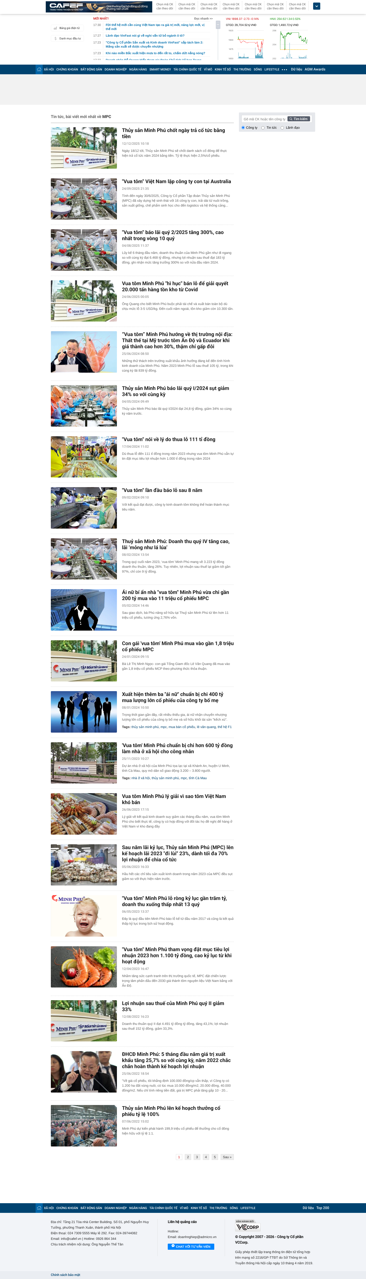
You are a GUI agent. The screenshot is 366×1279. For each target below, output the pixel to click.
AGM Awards (315, 69)
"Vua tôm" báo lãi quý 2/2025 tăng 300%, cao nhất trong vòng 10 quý (173, 235)
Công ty (251, 127)
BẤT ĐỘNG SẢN (91, 69)
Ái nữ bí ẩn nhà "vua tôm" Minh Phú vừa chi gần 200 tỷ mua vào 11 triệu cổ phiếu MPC (175, 595)
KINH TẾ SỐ (223, 69)
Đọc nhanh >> (203, 18)
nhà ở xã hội (140, 778)
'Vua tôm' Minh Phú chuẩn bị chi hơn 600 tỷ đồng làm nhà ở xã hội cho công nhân (177, 748)
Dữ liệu (296, 69)
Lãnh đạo (293, 127)
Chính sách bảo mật (65, 1275)
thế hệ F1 (225, 727)
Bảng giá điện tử (66, 28)
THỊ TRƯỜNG (242, 69)
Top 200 (322, 1208)
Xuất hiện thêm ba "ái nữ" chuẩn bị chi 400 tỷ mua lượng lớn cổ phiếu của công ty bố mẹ (172, 697)
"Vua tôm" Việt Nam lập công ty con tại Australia (176, 181)
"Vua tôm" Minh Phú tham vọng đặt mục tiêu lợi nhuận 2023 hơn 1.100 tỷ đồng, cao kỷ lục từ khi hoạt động (177, 955)
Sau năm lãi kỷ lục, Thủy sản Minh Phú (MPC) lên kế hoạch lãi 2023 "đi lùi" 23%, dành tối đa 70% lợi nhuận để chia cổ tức (178, 853)
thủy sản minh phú (145, 727)
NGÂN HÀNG (138, 69)
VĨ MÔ (208, 69)
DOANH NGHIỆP (116, 69)
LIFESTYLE (272, 69)
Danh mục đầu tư (66, 38)
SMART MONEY (160, 69)
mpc (164, 727)
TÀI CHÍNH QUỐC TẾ (187, 69)
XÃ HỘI (49, 69)
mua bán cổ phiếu (182, 727)
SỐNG (258, 69)
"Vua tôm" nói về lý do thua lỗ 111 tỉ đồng (169, 439)
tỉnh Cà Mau (198, 778)
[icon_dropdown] (316, 6)
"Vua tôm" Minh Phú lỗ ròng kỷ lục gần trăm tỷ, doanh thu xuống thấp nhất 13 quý (174, 901)
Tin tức (272, 127)
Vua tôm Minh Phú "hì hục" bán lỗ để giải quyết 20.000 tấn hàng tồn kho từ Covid (175, 286)
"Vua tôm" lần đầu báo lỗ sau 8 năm (162, 490)
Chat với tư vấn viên (191, 1247)
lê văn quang (206, 727)
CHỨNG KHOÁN (67, 69)
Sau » (227, 1157)
